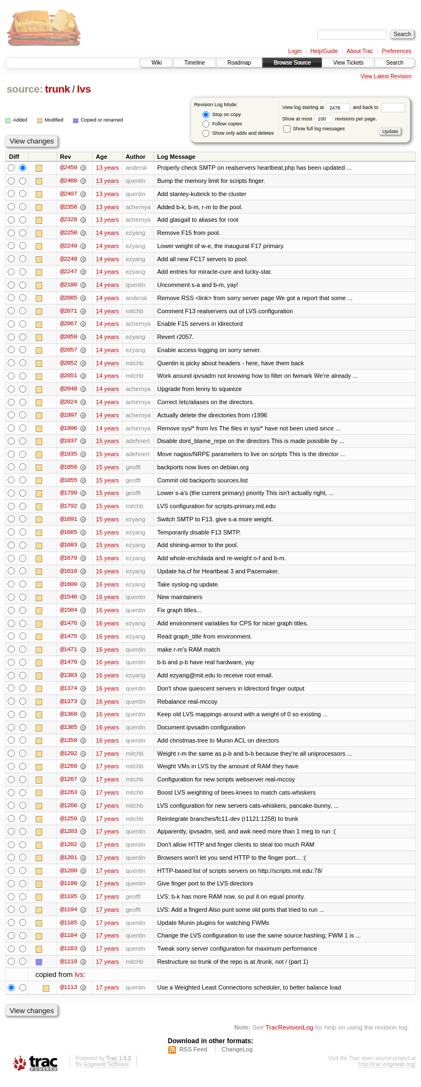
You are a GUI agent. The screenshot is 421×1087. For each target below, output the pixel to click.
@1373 (68, 706)
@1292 (68, 759)
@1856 (68, 469)
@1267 (68, 785)
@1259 (68, 824)
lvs (83, 89)
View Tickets (348, 63)
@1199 (68, 890)
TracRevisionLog (289, 1035)
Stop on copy (221, 114)
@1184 (68, 943)
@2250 (68, 233)
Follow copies (222, 124)
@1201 (68, 864)
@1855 (68, 483)
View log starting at (317, 107)
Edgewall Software (106, 1072)
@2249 (68, 246)
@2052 (68, 364)
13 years (107, 167)
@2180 (68, 285)
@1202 (68, 851)
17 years (107, 759)
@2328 (68, 220)
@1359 (68, 745)
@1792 (68, 509)
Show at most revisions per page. (329, 119)
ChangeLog (237, 1057)
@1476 (68, 627)
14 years (107, 233)
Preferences (397, 51)
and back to (379, 107)
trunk (57, 89)
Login (294, 51)
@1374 (68, 693)
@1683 (68, 548)
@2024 (68, 404)
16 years (107, 575)
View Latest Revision (386, 76)
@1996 (68, 430)
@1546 (68, 601)
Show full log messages (314, 128)
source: (25, 89)
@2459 (68, 167)
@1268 (68, 772)
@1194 (68, 916)
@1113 (68, 995)
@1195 (68, 903)
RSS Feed (193, 1057)
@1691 (68, 522)
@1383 (68, 680)
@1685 (68, 535)
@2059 (68, 338)
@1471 (68, 653)
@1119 (68, 969)
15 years (107, 443)
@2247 (68, 272)
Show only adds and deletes (238, 133)
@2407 (68, 193)
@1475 (68, 640)
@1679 (68, 561)
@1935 (68, 456)
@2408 (68, 180)
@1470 (68, 667)
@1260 (68, 811)
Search (394, 63)
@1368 (68, 719)
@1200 (68, 877)
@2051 (68, 377)
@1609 (68, 588)
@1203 (68, 837)
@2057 (68, 351)
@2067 (68, 325)
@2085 (68, 299)
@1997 (68, 417)
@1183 (68, 956)
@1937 (68, 443)
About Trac (359, 51)
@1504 (68, 614)
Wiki (156, 63)
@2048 (68, 391)
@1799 (68, 496)
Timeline (194, 63)
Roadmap (239, 63)
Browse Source (292, 63)
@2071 (68, 312)
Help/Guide (324, 51)
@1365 (68, 732)
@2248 (68, 259)
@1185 (68, 929)
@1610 (68, 575)
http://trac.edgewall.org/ (387, 1072)
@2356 (68, 207)
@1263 (68, 798)
